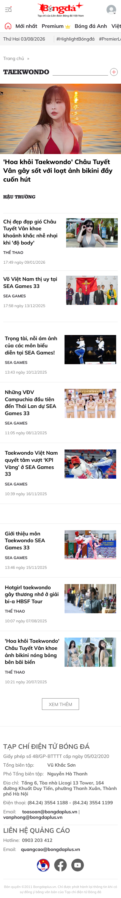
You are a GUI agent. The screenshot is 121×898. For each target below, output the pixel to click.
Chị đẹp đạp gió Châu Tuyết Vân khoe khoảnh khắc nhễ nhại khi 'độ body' (30, 232)
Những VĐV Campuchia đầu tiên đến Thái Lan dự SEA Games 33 (30, 402)
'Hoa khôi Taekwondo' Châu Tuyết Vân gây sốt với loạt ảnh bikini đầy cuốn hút (57, 170)
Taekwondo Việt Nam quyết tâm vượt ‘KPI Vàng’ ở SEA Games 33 (31, 463)
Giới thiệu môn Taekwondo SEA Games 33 (25, 540)
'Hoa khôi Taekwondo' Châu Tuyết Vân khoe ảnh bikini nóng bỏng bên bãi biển (32, 651)
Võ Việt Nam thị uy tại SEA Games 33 (30, 282)
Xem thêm (60, 704)
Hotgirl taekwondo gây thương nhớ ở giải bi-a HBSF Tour (32, 594)
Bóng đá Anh (91, 26)
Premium (56, 26)
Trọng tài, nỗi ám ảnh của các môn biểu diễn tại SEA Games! (31, 345)
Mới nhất (26, 26)
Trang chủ (13, 58)
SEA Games (14, 295)
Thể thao (13, 252)
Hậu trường (19, 196)
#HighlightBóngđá (75, 39)
